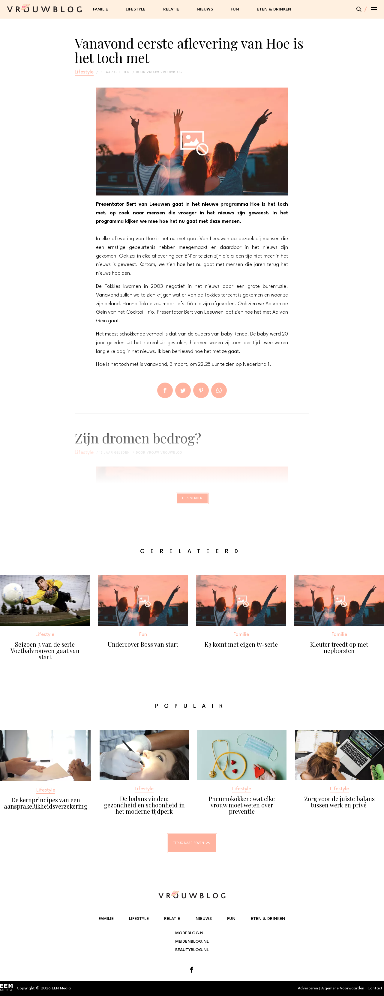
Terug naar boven (189, 848)
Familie (100, 9)
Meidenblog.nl (192, 941)
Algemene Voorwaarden (342, 988)
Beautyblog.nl (192, 950)
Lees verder (192, 501)
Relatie (171, 9)
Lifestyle (136, 9)
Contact (375, 988)
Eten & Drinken (274, 9)
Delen (165, 390)
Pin (201, 390)
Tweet (183, 390)
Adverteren (308, 988)
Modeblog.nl (190, 933)
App (219, 390)
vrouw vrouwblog (164, 72)
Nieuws (205, 9)
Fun (235, 9)
